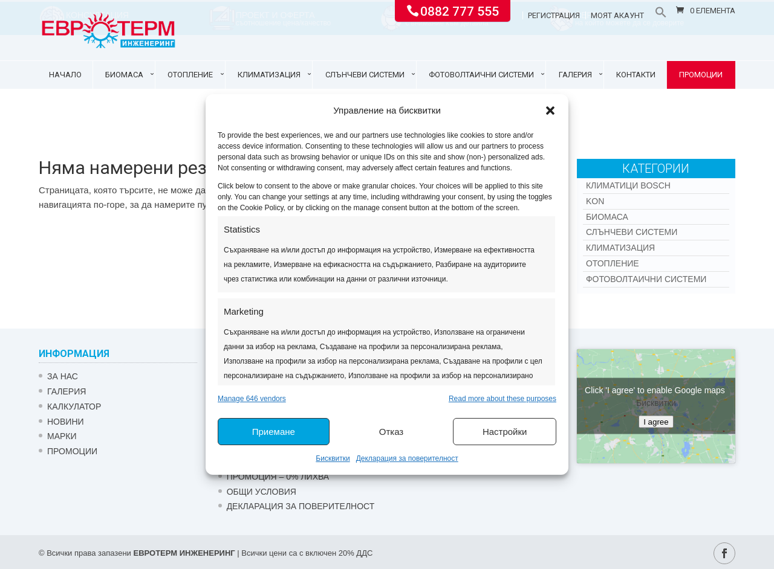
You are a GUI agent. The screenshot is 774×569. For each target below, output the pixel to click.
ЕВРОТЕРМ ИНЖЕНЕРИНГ (184, 553)
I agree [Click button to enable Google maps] (656, 421)
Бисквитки (333, 458)
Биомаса (124, 74)
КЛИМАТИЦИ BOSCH (628, 185)
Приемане (273, 431)
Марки (62, 436)
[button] (550, 110)
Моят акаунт (617, 15)
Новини (65, 421)
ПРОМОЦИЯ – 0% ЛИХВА (278, 476)
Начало (65, 74)
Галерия (575, 74)
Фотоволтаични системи (481, 74)
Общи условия (261, 492)
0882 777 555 (459, 10)
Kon (595, 201)
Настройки (505, 431)
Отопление (190, 74)
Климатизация (269, 74)
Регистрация (554, 15)
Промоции (701, 74)
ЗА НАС (62, 376)
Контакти (635, 74)
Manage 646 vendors (252, 398)
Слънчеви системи (365, 74)
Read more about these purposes (502, 398)
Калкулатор (74, 406)
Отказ (391, 431)
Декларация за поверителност (407, 458)
